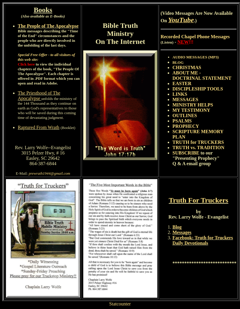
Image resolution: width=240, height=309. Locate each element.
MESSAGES (185, 99)
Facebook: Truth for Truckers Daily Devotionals (202, 240)
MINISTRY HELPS (192, 104)
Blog (177, 227)
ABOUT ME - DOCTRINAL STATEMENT (201, 75)
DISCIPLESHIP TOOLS (197, 88)
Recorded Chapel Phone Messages (195, 36)
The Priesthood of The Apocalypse (39, 95)
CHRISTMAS (186, 67)
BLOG (178, 62)
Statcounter (120, 303)
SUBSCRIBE (185, 152)
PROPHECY (185, 126)
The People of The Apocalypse (48, 25)
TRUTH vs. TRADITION (198, 147)
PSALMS (182, 120)
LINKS (179, 94)
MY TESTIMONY (191, 110)
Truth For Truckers (198, 200)
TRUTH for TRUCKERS (198, 142)
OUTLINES (184, 115)
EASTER (181, 83)
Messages (181, 232)
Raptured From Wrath (38, 127)
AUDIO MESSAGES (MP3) (195, 57)
